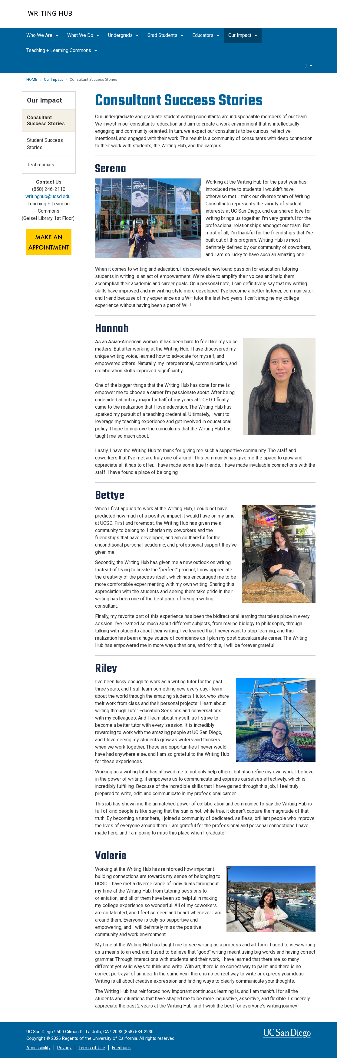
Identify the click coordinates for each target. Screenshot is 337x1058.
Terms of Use (91, 1047)
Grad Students (165, 35)
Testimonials (40, 165)
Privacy (64, 1047)
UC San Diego (274, 17)
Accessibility (38, 1047)
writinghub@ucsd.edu (48, 196)
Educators (205, 35)
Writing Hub (50, 13)
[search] (309, 65)
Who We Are (42, 35)
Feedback (121, 1047)
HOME (31, 79)
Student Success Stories (45, 143)
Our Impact (242, 35)
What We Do (83, 35)
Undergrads (123, 35)
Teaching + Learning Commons (61, 50)
